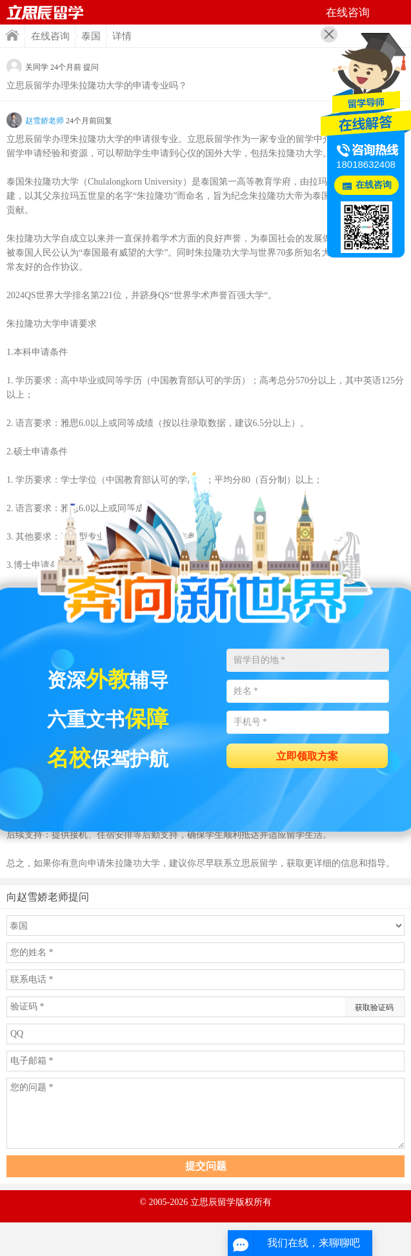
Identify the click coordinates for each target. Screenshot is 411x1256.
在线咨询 (50, 36)
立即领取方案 (307, 756)
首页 (12, 35)
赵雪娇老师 (44, 120)
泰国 (91, 36)
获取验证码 (374, 1007)
